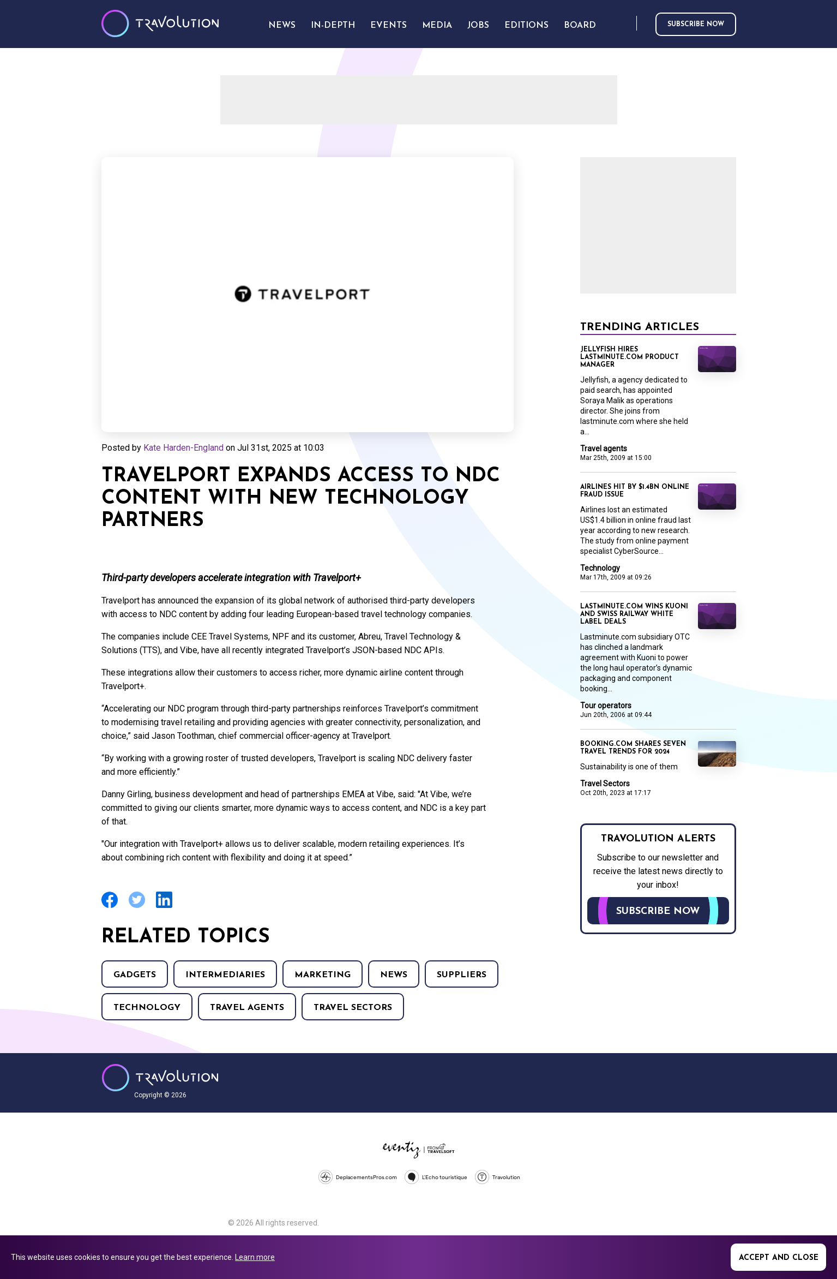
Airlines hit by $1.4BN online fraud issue (634, 491)
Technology (146, 1007)
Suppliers (461, 975)
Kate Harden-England (183, 448)
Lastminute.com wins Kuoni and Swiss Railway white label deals (634, 614)
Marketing (322, 975)
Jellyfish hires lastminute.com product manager (629, 357)
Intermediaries (225, 975)
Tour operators (605, 705)
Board (580, 25)
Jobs (478, 25)
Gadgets (134, 975)
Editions (526, 25)
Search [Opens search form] (626, 23)
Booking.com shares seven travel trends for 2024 (633, 748)
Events (388, 25)
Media (437, 25)
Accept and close (778, 1258)
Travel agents (247, 1007)
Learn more (255, 1257)
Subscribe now (695, 24)
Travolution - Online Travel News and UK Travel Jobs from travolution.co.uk (160, 1077)
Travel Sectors (353, 1007)
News (393, 975)
